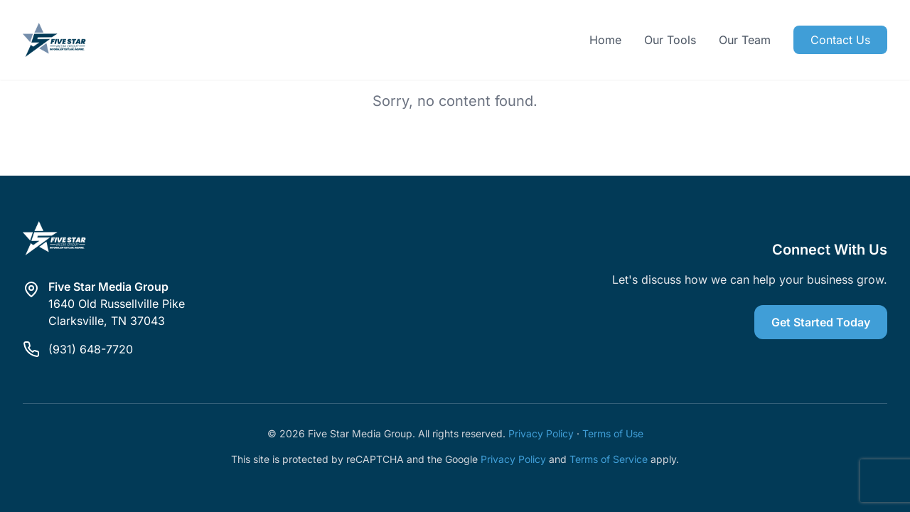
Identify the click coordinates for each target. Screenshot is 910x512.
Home (605, 40)
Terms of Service (608, 459)
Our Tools (670, 40)
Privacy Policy (541, 433)
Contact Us (840, 40)
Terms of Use (612, 433)
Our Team (745, 40)
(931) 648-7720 (90, 349)
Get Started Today (820, 322)
